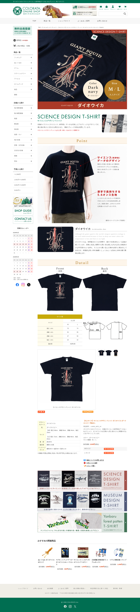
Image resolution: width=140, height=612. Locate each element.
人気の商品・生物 (23, 46)
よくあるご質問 (84, 21)
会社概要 (50, 588)
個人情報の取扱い (79, 588)
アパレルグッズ (46, 27)
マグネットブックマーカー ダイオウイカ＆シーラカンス (64, 562)
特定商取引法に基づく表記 (99, 588)
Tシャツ (54, 27)
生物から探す (19, 103)
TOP (34, 21)
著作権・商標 (117, 588)
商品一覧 (47, 21)
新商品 (22, 40)
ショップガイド (64, 21)
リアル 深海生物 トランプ (118, 560)
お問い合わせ (102, 21)
